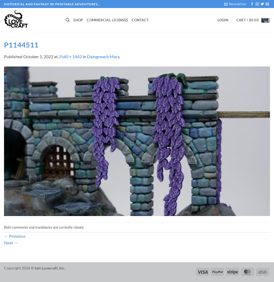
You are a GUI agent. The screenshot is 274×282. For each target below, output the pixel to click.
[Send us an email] (267, 4)
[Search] (68, 20)
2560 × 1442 (70, 56)
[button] (235, 4)
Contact (140, 20)
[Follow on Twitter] (262, 4)
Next (11, 242)
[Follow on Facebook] (252, 4)
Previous (14, 235)
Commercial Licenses (107, 20)
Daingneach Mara (103, 56)
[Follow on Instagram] (257, 4)
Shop (78, 20)
